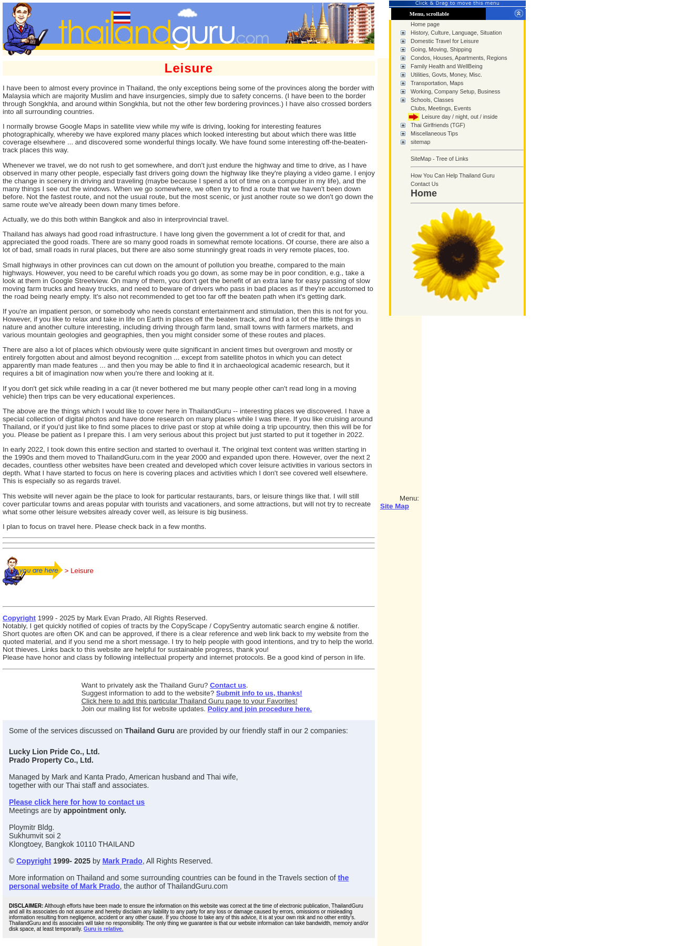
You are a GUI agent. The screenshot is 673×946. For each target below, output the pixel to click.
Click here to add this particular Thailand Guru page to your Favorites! (189, 701)
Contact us (228, 685)
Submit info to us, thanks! (259, 693)
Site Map (394, 506)
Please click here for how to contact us (77, 802)
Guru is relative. (104, 929)
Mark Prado (122, 861)
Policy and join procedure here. (260, 709)
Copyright (19, 618)
